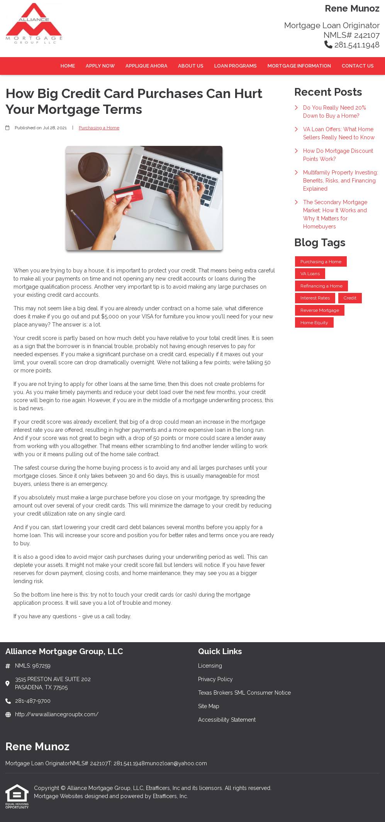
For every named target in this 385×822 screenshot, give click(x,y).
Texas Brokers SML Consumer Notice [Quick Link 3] (244, 693)
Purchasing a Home (99, 127)
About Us (191, 66)
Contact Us (358, 66)
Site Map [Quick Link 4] (208, 706)
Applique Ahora (147, 66)
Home (68, 66)
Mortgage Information (299, 66)
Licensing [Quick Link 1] (210, 666)
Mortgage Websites (59, 796)
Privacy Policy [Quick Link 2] (215, 679)
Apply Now (100, 66)
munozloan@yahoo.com (176, 763)
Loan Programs (235, 66)
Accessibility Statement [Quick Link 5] (227, 720)
